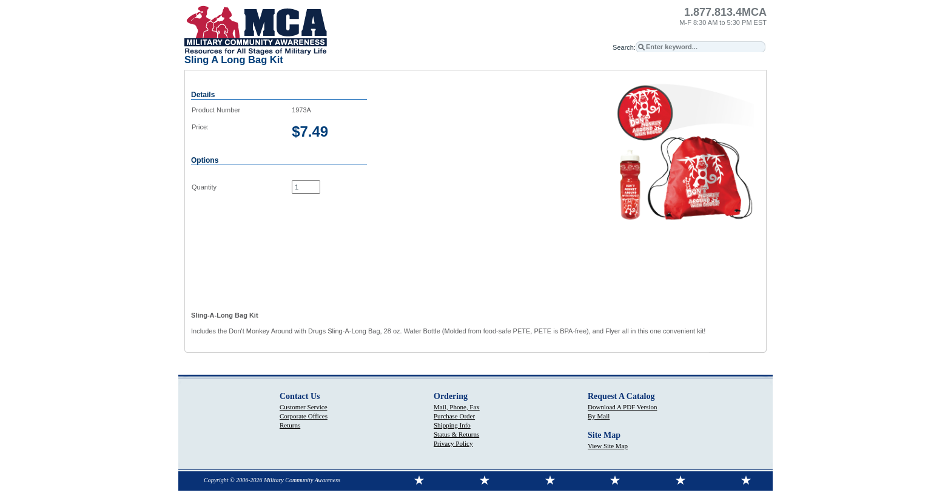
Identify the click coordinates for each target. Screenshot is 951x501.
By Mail (599, 416)
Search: (624, 47)
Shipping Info (452, 425)
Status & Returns (456, 434)
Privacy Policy (453, 443)
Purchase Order (454, 416)
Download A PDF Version (622, 407)
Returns (290, 425)
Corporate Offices (304, 416)
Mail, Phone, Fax (457, 407)
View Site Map (608, 445)
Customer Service (304, 407)
